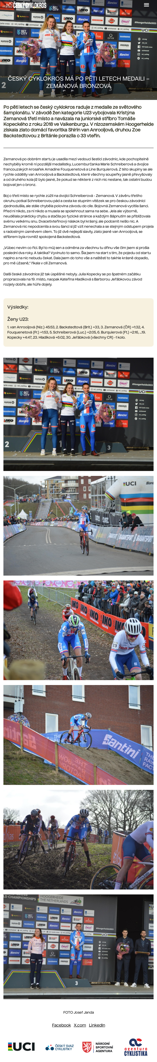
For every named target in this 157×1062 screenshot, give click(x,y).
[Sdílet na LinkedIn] (97, 1026)
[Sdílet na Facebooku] (61, 1026)
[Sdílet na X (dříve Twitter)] (80, 1026)
